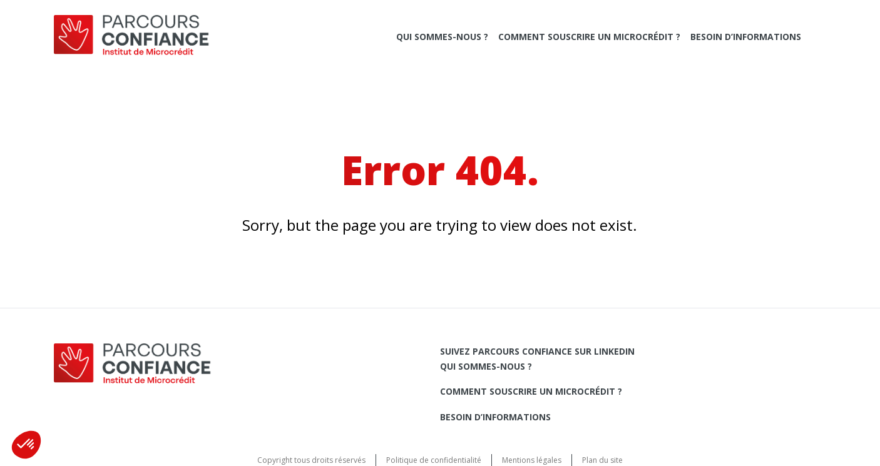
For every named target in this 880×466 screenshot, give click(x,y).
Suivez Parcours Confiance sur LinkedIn (537, 351)
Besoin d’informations (745, 37)
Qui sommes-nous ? (442, 37)
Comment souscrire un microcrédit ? (589, 37)
